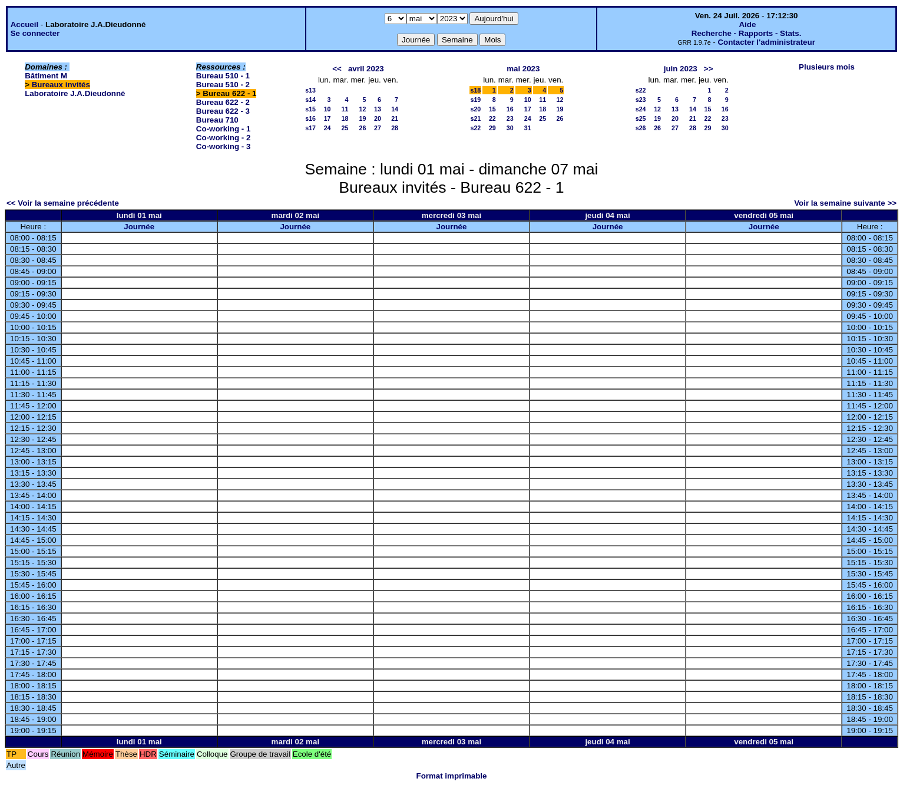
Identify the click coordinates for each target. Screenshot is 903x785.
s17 (310, 127)
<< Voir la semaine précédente (62, 203)
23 (510, 118)
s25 (641, 118)
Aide (747, 24)
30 (510, 127)
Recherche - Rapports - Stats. (747, 33)
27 (377, 127)
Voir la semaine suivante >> (845, 203)
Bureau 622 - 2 (223, 102)
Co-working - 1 (223, 128)
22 (492, 118)
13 (377, 109)
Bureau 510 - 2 (223, 84)
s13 (310, 90)
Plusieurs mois (827, 66)
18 (345, 118)
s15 (310, 109)
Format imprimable (451, 775)
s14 (310, 99)
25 (345, 127)
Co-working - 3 (223, 146)
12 (362, 109)
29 (492, 127)
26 (362, 127)
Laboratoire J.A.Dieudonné (75, 93)
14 (394, 109)
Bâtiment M (46, 75)
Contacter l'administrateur (766, 42)
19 (362, 118)
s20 (475, 109)
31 (527, 127)
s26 (641, 127)
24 (327, 127)
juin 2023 (680, 68)
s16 (310, 118)
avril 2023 (366, 68)
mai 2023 (523, 68)
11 (345, 109)
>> (708, 68)
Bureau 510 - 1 (223, 75)
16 (510, 109)
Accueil (24, 24)
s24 (641, 109)
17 (327, 118)
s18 (475, 90)
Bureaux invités (61, 84)
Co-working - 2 (223, 137)
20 (377, 118)
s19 (475, 99)
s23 (641, 99)
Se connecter (35, 33)
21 (394, 118)
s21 (475, 118)
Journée (139, 226)
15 (492, 109)
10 (327, 109)
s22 (475, 127)
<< (337, 68)
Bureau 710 (217, 120)
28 (394, 127)
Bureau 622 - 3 (223, 111)
